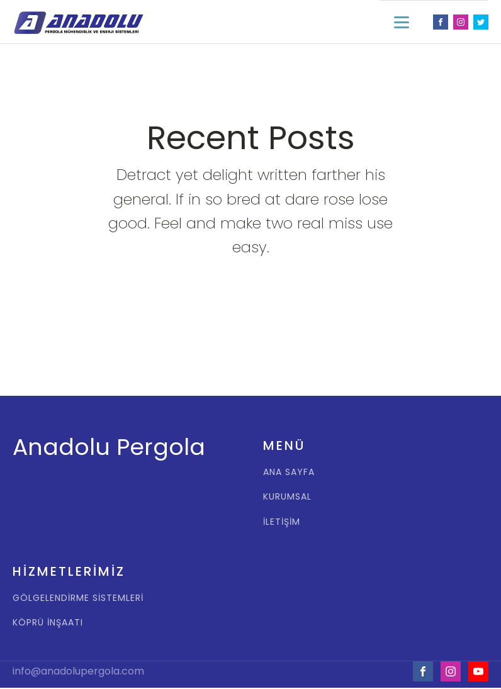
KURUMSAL (287, 496)
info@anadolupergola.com (78, 671)
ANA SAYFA (289, 472)
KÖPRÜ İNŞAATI (48, 622)
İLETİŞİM (281, 522)
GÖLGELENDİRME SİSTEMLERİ (78, 598)
